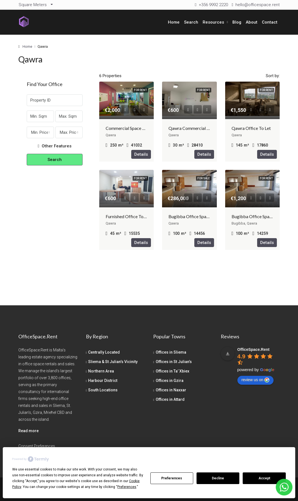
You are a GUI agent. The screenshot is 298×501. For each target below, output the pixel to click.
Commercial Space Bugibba (132, 128)
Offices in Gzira (169, 380)
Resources (213, 22)
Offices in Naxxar (171, 390)
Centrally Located (104, 352)
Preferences (171, 478)
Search (191, 22)
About (251, 22)
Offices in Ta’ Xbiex (172, 371)
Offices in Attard (170, 399)
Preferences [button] (126, 487)
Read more (28, 431)
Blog (236, 22)
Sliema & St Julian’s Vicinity (113, 361)
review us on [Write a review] (256, 379)
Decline (218, 478)
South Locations (103, 390)
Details (141, 154)
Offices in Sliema (171, 352)
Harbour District (102, 380)
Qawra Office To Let (251, 128)
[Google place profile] (253, 349)
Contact (269, 22)
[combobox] (40, 132)
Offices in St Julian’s (174, 361)
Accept (264, 478)
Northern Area (101, 371)
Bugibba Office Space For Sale (197, 216)
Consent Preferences (36, 446)
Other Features (54, 145)
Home (174, 22)
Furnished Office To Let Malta (134, 216)
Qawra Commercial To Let (193, 128)
